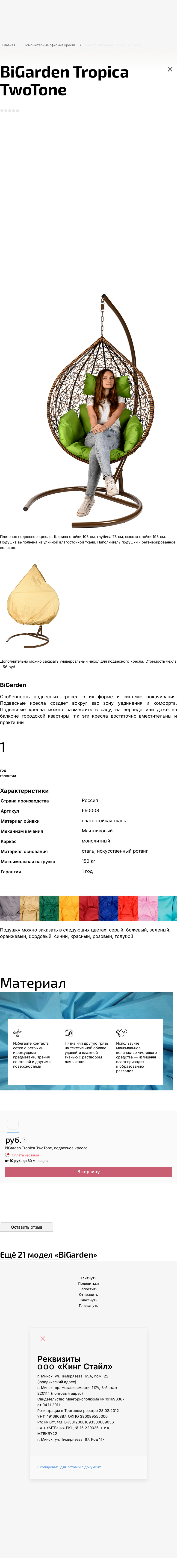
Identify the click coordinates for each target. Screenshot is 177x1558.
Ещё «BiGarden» (82, 1257)
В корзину (89, 1176)
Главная (8, 45)
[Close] (44, 1344)
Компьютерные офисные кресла (50, 45)
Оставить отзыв (26, 1232)
